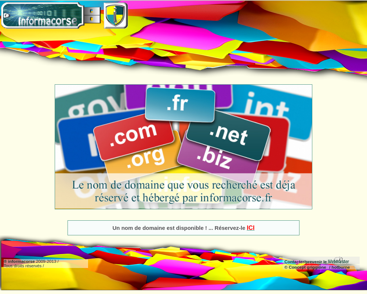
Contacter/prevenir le (316, 262)
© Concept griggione (305, 267)
